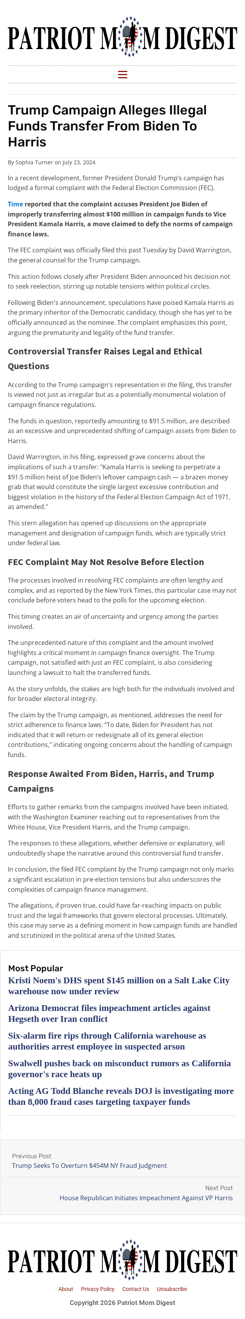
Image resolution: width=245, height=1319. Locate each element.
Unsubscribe (172, 1289)
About (65, 1289)
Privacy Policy (98, 1289)
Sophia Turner (34, 162)
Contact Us (135, 1289)
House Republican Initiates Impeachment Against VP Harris (146, 1198)
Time (15, 204)
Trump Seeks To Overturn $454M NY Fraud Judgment (89, 1165)
